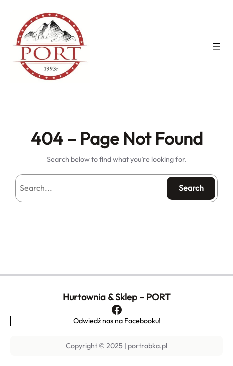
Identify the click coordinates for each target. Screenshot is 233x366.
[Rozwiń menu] (217, 47)
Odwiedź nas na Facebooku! (117, 320)
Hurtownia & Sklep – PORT (116, 297)
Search (191, 188)
